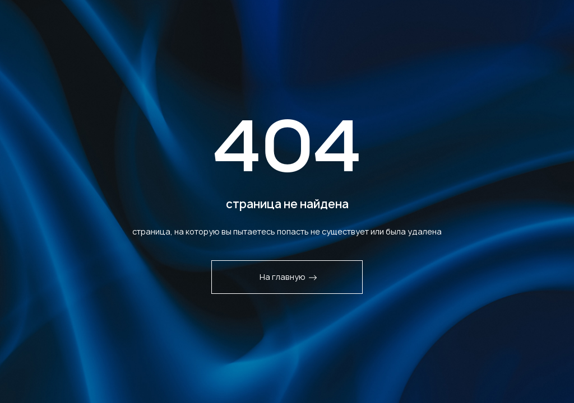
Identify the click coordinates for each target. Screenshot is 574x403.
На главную (288, 276)
